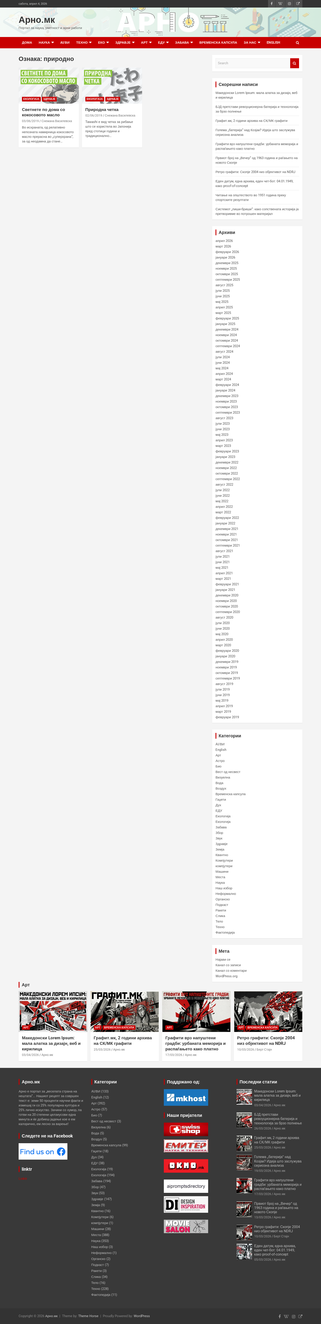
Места (220, 877)
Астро (220, 761)
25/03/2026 (102, 1049)
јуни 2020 (222, 629)
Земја (219, 849)
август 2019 (224, 684)
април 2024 (224, 374)
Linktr (23, 1179)
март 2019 (223, 712)
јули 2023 (222, 424)
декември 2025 (226, 263)
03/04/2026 (30, 1055)
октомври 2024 (226, 341)
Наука (44, 43)
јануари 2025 (225, 324)
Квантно (221, 855)
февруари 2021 (227, 584)
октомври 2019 (226, 673)
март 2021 (223, 579)
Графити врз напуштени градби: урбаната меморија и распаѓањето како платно (195, 1043)
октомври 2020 (226, 606)
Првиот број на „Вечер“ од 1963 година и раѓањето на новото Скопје (276, 1207)
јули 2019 (222, 689)
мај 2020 (221, 634)
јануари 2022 (225, 523)
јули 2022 (222, 490)
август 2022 (224, 485)
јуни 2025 (222, 296)
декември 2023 (226, 396)
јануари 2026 (225, 257)
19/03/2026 (262, 1170)
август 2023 (224, 418)
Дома (27, 43)
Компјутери (224, 861)
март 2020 (223, 645)
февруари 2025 (227, 318)
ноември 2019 (226, 667)
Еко (101, 43)
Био (218, 766)
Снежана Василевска (56, 121)
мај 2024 (221, 368)
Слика (220, 916)
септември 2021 (227, 545)
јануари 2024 (225, 390)
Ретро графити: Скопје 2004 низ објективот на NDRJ (255, 172)
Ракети (220, 910)
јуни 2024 (222, 363)
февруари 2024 (227, 385)
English (273, 43)
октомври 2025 (226, 274)
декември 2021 (226, 529)
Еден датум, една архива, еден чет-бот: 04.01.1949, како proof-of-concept (275, 1250)
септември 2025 (227, 280)
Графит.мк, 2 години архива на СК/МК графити (251, 121)
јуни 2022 (222, 496)
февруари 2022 (227, 518)
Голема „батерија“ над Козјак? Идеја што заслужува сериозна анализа (278, 1161)
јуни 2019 (222, 695)
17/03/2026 (173, 1055)
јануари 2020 (225, 656)
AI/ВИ (65, 43)
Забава (182, 43)
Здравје (123, 43)
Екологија (31, 99)
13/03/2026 (262, 1217)
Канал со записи (228, 965)
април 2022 (224, 507)
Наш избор (223, 888)
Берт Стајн (264, 1049)
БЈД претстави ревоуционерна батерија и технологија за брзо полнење (278, 1118)
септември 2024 (227, 346)
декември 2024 (226, 329)
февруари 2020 (227, 651)
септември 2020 (227, 612)
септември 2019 (227, 678)
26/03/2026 (262, 1128)
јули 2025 (222, 291)
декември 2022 (226, 462)
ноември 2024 (226, 335)
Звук (218, 838)
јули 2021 (222, 557)
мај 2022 (221, 501)
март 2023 (223, 446)
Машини (221, 872)
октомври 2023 (226, 407)
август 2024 (224, 352)
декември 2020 (226, 595)
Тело (219, 921)
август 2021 (224, 551)
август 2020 (224, 617)
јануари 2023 (225, 457)
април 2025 (224, 307)
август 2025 (224, 285)
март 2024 (223, 379)
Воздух (220, 789)
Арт (144, 43)
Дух (218, 805)
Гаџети (220, 800)
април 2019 (224, 706)
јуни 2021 (222, 562)
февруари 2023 (227, 451)
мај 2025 (221, 302)
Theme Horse (88, 1316)
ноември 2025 (226, 269)
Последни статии (258, 1082)
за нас (250, 43)
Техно (82, 43)
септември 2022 (227, 479)
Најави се (222, 960)
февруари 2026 (227, 252)
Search (294, 63)
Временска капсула (218, 43)
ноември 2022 (226, 468)
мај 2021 (221, 568)
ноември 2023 (226, 401)
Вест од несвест (227, 772)
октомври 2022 (226, 473)
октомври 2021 (226, 540)
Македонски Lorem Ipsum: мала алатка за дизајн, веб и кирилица (51, 1043)
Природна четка (102, 109)
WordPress (142, 1316)
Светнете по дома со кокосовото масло (43, 112)
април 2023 (224, 440)
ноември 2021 (226, 534)
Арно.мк (37, 20)
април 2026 (224, 241)
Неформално (225, 894)
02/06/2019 (93, 115)
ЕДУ (161, 43)
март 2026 (223, 246)
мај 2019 (221, 701)
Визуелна (222, 777)
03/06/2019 (30, 121)
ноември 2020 (226, 601)
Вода (219, 783)
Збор (219, 833)
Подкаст (221, 905)
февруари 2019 (227, 717)
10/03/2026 (245, 1049)
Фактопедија (225, 933)
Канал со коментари (231, 971)
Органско (222, 899)
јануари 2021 (225, 590)
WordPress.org (226, 976)
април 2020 (224, 640)
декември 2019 (226, 662)
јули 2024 (222, 357)
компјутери (223, 866)
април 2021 (224, 573)
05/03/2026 (262, 1259)
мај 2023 (221, 435)
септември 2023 (227, 413)
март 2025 (223, 313)
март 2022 (223, 512)
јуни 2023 (222, 429)
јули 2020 (222, 623)
